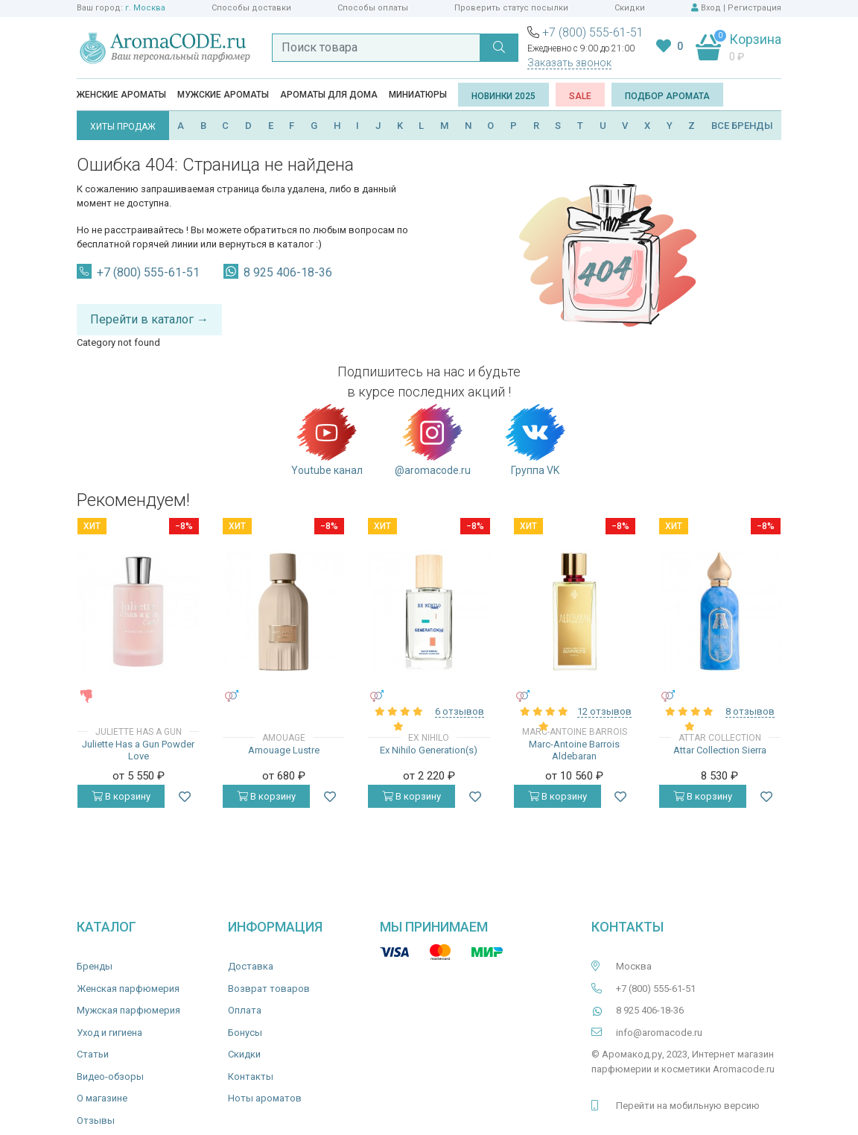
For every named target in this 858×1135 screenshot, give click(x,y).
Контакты (250, 1076)
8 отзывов (750, 711)
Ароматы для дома (329, 94)
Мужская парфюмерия (128, 1010)
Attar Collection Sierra (719, 750)
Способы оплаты (372, 8)
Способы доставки (251, 8)
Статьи (93, 1054)
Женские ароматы (121, 94)
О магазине (102, 1098)
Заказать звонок (569, 63)
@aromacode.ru (433, 439)
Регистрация (754, 8)
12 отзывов (604, 711)
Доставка (250, 966)
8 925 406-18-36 (288, 272)
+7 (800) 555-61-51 (593, 32)
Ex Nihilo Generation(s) (428, 750)
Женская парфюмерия (128, 988)
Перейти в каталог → (149, 319)
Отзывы (96, 1120)
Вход (711, 8)
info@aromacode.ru (659, 1032)
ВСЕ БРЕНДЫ (742, 125)
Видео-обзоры (110, 1076)
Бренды (94, 966)
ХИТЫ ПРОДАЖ (123, 126)
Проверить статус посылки (511, 8)
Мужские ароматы (223, 94)
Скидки (629, 8)
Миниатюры (418, 94)
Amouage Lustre (284, 750)
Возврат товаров (269, 988)
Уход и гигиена (109, 1032)
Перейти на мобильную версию (688, 1105)
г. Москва (145, 8)
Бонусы (245, 1032)
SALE (580, 96)
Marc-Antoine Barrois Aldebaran (574, 750)
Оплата (244, 1010)
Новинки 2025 (503, 96)
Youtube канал (327, 439)
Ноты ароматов (265, 1098)
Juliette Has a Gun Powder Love (138, 750)
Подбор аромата (667, 96)
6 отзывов (459, 711)
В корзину (121, 796)
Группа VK (535, 439)
